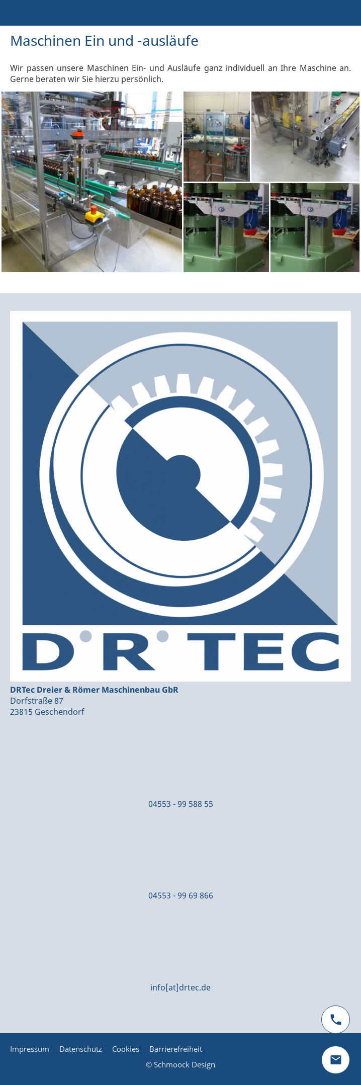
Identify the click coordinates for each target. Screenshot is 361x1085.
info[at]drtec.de (180, 987)
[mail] (335, 1060)
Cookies (125, 1049)
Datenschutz (80, 1049)
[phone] (335, 1020)
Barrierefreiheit (175, 1049)
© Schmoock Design (180, 1064)
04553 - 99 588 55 (180, 803)
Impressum (29, 1049)
